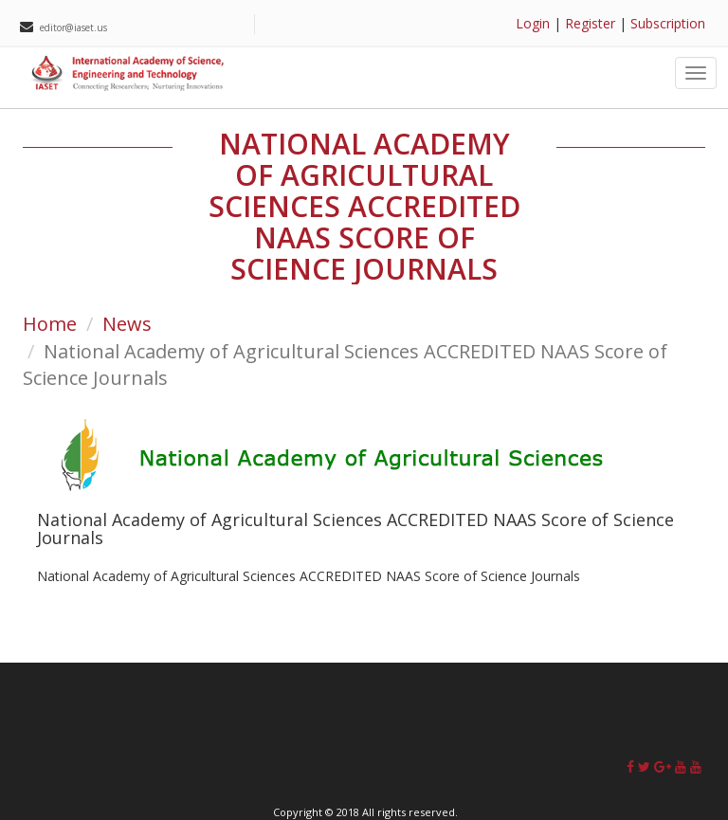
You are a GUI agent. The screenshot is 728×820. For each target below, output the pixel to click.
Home (50, 324)
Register (590, 23)
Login (533, 23)
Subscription (667, 23)
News (127, 324)
